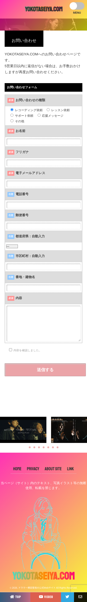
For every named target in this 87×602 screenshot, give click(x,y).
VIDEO (45, 596)
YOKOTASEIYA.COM (43, 9)
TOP (15, 596)
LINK (70, 469)
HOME (17, 469)
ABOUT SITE (53, 469)
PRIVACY (33, 469)
